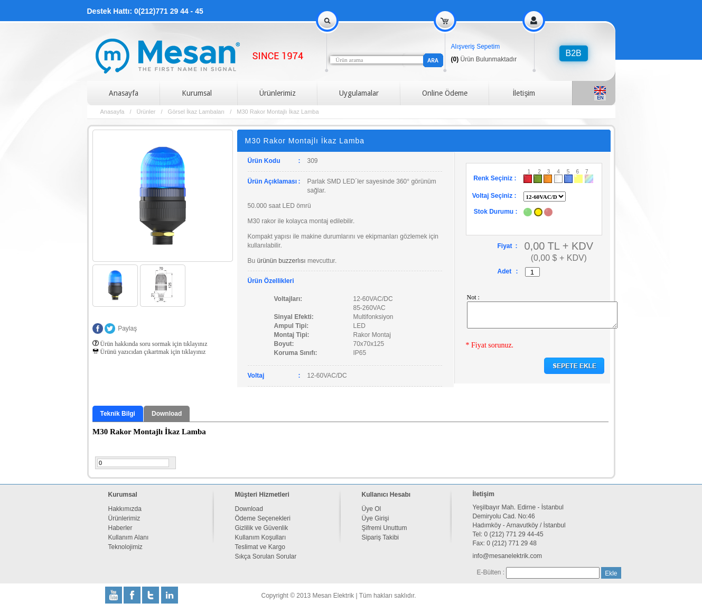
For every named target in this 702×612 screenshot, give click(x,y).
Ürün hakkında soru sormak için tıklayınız (150, 344)
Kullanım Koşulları (260, 537)
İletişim (524, 93)
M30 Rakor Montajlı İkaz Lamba (278, 111)
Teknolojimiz (125, 547)
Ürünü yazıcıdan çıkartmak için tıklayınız (149, 351)
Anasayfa (123, 93)
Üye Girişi (375, 518)
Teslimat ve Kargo (260, 547)
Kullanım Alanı (128, 537)
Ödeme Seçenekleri (263, 518)
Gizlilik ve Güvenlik (261, 528)
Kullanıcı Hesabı (386, 494)
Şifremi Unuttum (384, 528)
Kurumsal (197, 93)
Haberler (120, 528)
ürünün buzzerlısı (281, 260)
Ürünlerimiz (277, 93)
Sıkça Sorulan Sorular (266, 556)
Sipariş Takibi (380, 537)
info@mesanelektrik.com (507, 556)
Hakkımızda (125, 509)
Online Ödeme (444, 93)
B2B (574, 53)
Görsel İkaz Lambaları (196, 111)
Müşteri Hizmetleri (262, 494)
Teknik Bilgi (117, 413)
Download (167, 413)
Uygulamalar (359, 93)
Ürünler (145, 111)
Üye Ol (371, 509)
